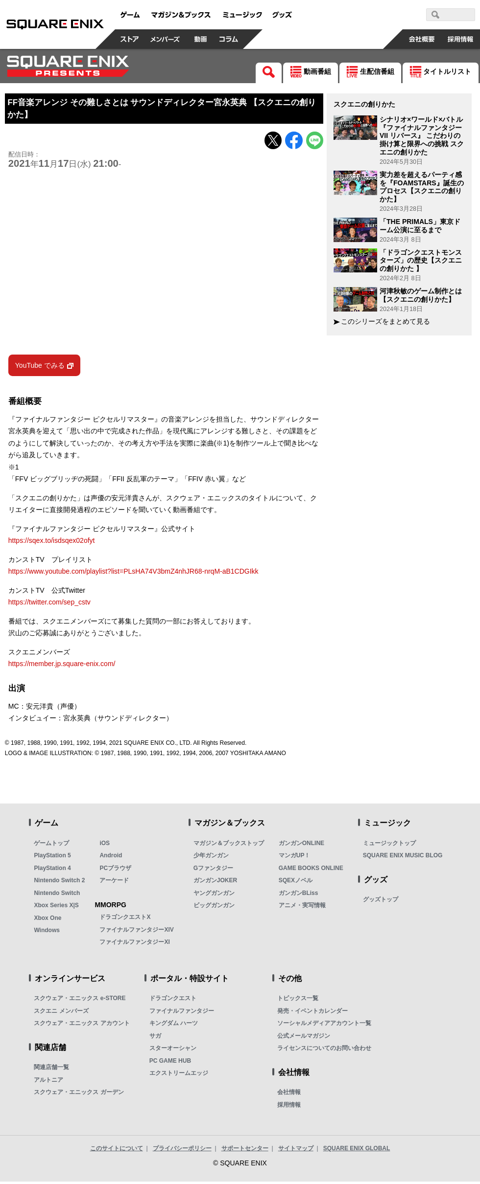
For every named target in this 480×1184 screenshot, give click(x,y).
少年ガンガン (211, 857)
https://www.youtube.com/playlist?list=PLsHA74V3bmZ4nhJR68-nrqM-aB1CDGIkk (133, 574)
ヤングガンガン (214, 895)
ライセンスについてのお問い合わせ (324, 1050)
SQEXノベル (295, 882)
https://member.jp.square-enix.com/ (62, 666)
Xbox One (47, 919)
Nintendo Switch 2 (59, 882)
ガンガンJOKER (215, 882)
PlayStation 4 (52, 870)
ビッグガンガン (214, 907)
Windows (47, 932)
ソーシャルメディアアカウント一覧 (324, 1025)
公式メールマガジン (303, 1037)
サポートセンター (244, 1150)
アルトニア (48, 1081)
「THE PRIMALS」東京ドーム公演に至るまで (420, 226)
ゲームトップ (51, 845)
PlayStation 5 (52, 857)
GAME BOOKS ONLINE (311, 870)
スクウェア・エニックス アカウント (81, 1025)
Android (110, 857)
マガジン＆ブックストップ (228, 845)
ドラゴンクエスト (172, 1000)
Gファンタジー (213, 870)
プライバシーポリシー (182, 1150)
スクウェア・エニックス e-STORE (79, 1000)
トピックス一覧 (297, 1000)
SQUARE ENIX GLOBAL (356, 1150)
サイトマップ (295, 1150)
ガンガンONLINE (301, 845)
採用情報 (289, 1106)
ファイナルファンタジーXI (134, 944)
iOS (104, 845)
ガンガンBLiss (298, 895)
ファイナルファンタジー (181, 1012)
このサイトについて (116, 1150)
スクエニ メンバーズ (61, 1012)
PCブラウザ (115, 870)
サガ (155, 1037)
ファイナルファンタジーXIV (136, 931)
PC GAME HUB (170, 1062)
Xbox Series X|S (56, 907)
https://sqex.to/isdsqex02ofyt (51, 543)
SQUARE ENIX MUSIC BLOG (403, 857)
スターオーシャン (172, 1050)
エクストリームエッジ (178, 1075)
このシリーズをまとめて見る (385, 321)
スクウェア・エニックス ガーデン (78, 1094)
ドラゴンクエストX (124, 919)
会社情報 (289, 1094)
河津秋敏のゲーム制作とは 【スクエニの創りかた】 (421, 295)
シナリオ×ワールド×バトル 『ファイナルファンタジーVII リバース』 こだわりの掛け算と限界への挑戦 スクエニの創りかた (422, 135)
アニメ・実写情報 (302, 907)
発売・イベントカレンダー (312, 1012)
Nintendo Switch (57, 895)
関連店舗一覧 (51, 1069)
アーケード (114, 882)
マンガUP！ (295, 857)
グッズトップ (380, 901)
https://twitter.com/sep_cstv (49, 604)
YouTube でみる (40, 367)
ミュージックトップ (389, 845)
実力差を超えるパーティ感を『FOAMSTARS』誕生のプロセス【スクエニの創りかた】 (422, 187)
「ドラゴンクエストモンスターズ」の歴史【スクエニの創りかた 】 (421, 260)
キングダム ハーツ (173, 1025)
